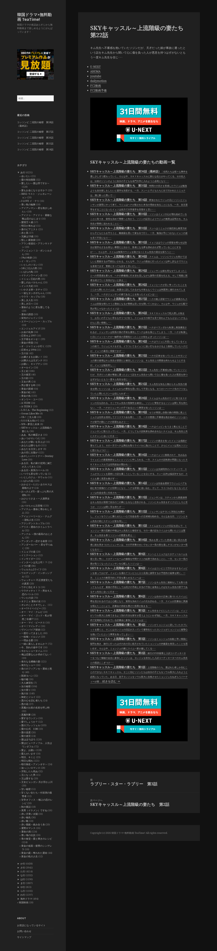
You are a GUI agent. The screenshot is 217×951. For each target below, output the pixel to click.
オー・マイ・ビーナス (33, 622)
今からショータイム (32, 651)
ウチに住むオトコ (30, 587)
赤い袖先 (26, 817)
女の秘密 (26, 686)
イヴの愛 (26, 565)
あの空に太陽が (29, 452)
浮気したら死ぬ (29, 771)
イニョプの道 (28, 551)
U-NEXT (95, 67)
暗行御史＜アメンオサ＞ (34, 764)
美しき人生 (27, 300)
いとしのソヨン (29, 264)
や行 (22, 887)
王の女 (24, 353)
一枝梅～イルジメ (30, 636)
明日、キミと (28, 757)
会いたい (26, 176)
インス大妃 (27, 286)
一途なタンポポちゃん (33, 293)
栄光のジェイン (29, 317)
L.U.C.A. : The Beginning (34, 410)
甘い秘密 (26, 789)
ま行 (22, 883)
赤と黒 (24, 232)
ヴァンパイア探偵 (30, 629)
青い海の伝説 (28, 835)
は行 (22, 879)
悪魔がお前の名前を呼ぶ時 (35, 707)
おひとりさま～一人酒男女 (35, 498)
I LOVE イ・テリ (30, 201)
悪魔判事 (26, 714)
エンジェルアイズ (30, 328)
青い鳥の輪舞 (28, 204)
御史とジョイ (28, 697)
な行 (22, 875)
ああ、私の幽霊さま (32, 434)
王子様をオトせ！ (30, 339)
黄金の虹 (26, 392)
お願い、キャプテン (32, 364)
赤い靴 (24, 821)
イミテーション (29, 555)
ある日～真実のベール (33, 470)
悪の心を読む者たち (32, 700)
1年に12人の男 (29, 268)
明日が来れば (28, 225)
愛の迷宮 (26, 736)
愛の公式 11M (29, 728)
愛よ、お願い (28, 750)
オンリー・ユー (29, 399)
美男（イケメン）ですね (34, 810)
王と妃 (24, 371)
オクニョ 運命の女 (31, 601)
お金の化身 (27, 332)
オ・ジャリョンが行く (33, 346)
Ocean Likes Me (30, 413)
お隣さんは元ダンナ (32, 360)
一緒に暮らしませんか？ (34, 643)
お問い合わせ (24, 931)
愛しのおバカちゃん (32, 282)
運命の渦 (26, 831)
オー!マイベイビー (31, 608)
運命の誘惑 (27, 314)
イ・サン (26, 261)
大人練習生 (27, 682)
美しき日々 (27, 303)
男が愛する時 (28, 385)
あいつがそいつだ (30, 438)
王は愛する (27, 778)
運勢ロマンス (28, 828)
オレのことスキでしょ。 (34, 604)
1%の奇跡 (26, 257)
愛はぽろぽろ (28, 739)
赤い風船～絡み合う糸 (33, 824)
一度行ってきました (32, 633)
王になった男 (28, 775)
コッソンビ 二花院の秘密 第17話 (35, 131)
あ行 (22, 172)
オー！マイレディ (30, 626)
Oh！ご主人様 (28, 417)
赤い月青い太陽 (29, 813)
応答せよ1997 (28, 335)
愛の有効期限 (28, 179)
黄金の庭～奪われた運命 (34, 852)
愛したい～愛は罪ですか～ (35, 183)
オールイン (27, 367)
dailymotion (98, 81)
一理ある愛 (27, 640)
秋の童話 (26, 806)
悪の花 (24, 704)
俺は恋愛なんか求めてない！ (36, 654)
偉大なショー (28, 665)
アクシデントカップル (33, 523)
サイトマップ (24, 937)
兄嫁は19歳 (27, 236)
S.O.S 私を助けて (30, 420)
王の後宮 (26, 374)
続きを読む (111, 681)
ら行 (22, 891)
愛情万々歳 (27, 222)
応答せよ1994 (28, 349)
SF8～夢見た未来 (30, 424)
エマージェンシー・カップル (36, 321)
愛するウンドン (29, 718)
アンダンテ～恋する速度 (34, 541)
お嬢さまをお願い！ (32, 356)
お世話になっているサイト (31, 925)
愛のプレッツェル (30, 725)
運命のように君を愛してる (35, 307)
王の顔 (24, 378)
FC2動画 (95, 86)
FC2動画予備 (98, 90)
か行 (22, 863)
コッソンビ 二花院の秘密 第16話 (35, 137)
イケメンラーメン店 (32, 275)
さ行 (22, 867)
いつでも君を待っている (34, 473)
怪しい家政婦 (28, 240)
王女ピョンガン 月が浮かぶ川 (37, 782)
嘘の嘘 (24, 679)
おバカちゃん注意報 (32, 505)
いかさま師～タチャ (32, 289)
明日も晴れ (27, 760)
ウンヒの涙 (27, 597)
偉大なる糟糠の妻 (30, 661)
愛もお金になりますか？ (34, 190)
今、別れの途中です (32, 647)
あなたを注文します (32, 449)
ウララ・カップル (30, 296)
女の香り (26, 689)
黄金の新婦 (27, 388)
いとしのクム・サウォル (34, 477)
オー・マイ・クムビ (32, 612)
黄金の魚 (26, 395)
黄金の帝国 (27, 342)
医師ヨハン (27, 675)
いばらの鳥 (27, 271)
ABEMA (95, 71)
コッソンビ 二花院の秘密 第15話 (35, 143)
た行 (22, 871)
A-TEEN (25, 402)
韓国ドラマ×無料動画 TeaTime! (34, 17)
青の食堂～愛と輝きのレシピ (36, 838)
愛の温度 (26, 732)
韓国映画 (23, 902)
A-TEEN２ (26, 406)
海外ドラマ (26, 898)
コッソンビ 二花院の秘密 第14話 (35, 149)
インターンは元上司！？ (34, 562)
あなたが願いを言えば (33, 441)
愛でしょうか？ (29, 721)
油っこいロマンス (30, 767)
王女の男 (26, 381)
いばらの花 (27, 480)
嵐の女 (24, 693)
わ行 (22, 894)
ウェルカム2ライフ (31, 569)
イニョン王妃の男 (30, 278)
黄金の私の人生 (29, 856)
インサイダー (28, 558)
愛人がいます (28, 753)
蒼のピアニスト (29, 229)
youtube (95, 76)
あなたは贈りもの (30, 445)
